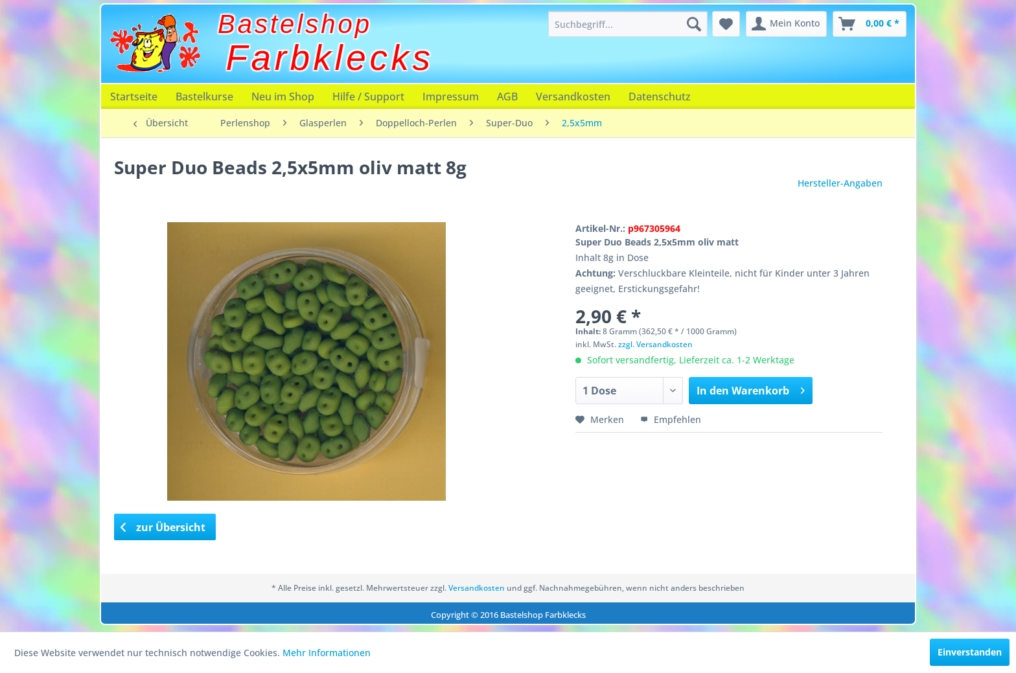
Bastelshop (295, 24)
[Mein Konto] (786, 24)
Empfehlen (670, 419)
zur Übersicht (163, 527)
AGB (507, 96)
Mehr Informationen (327, 652)
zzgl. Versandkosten (655, 344)
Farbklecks (330, 58)
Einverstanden (970, 652)
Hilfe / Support (368, 96)
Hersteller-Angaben (840, 183)
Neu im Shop (282, 96)
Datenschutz (660, 96)
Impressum (450, 96)
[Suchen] (694, 24)
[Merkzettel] (726, 24)
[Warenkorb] (869, 24)
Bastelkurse (204, 96)
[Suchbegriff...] (628, 24)
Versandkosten (573, 96)
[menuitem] (628, 24)
